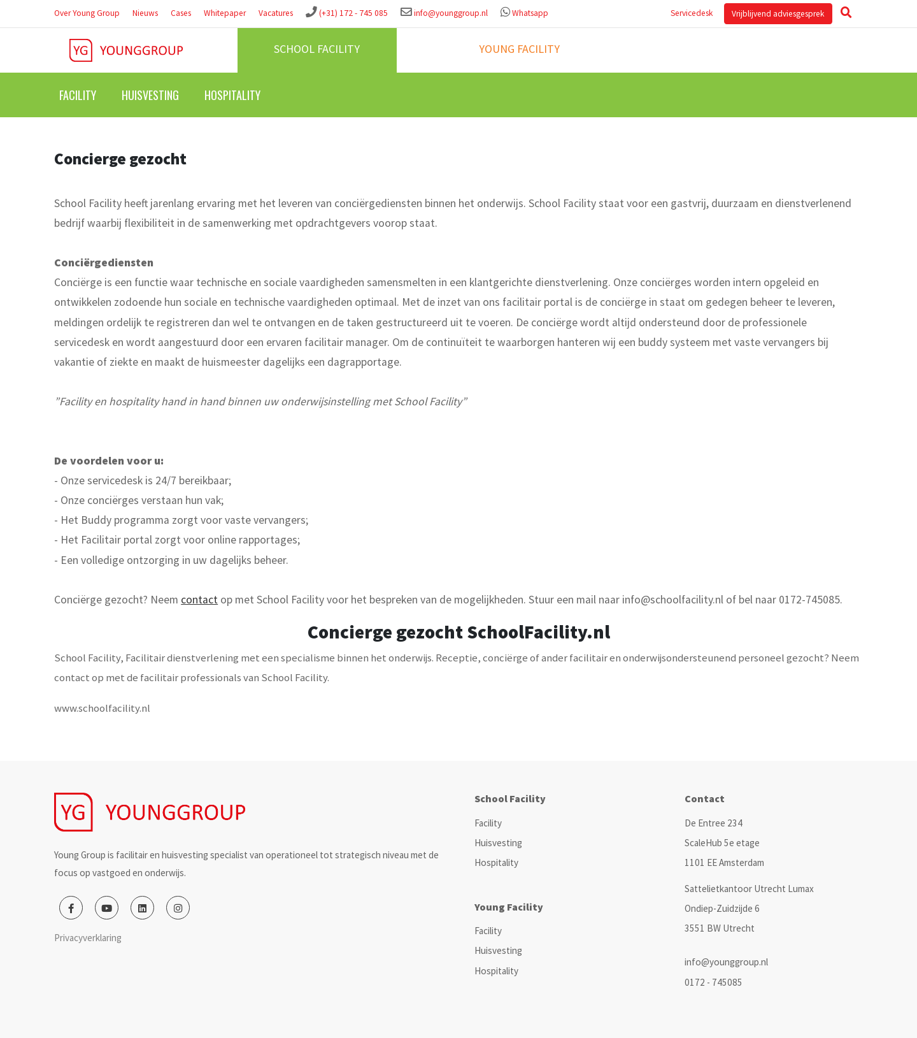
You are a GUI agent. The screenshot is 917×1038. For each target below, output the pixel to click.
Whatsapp (530, 13)
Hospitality (232, 95)
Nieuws (145, 13)
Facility (77, 95)
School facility (317, 48)
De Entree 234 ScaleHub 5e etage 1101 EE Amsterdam (724, 843)
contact (199, 600)
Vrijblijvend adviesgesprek (778, 13)
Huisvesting (150, 95)
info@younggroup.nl (451, 13)
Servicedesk (692, 13)
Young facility (519, 48)
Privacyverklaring (88, 938)
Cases (181, 13)
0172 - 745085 (714, 982)
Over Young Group (87, 13)
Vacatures (276, 13)
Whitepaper (225, 13)
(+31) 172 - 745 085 (353, 13)
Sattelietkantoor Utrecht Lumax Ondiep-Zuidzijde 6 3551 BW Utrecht (749, 908)
